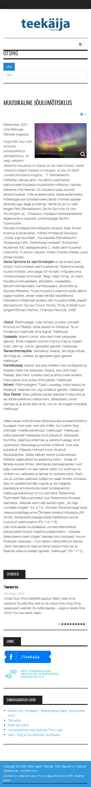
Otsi (9, 67)
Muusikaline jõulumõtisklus (37, 103)
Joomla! (8, 776)
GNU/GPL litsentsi (72, 776)
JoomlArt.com (29, 770)
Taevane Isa (11, 587)
